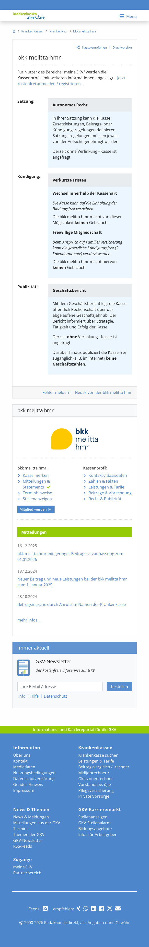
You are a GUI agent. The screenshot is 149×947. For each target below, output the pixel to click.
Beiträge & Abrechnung (110, 493)
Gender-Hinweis (28, 784)
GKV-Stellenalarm (94, 822)
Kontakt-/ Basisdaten (108, 475)
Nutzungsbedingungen (34, 772)
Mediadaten (24, 767)
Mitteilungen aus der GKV (36, 822)
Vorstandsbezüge (94, 784)
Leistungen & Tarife (106, 487)
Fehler (56, 392)
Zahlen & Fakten (103, 481)
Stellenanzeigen (37, 498)
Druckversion (122, 47)
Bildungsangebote (95, 828)
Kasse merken (36, 475)
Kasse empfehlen (94, 47)
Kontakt (20, 761)
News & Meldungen (31, 817)
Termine (21, 828)
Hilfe (34, 696)
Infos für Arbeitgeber (97, 834)
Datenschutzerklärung (34, 778)
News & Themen (31, 809)
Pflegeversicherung (96, 790)
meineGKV (23, 867)
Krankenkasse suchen (98, 755)
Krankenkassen (95, 748)
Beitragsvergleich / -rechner (103, 767)
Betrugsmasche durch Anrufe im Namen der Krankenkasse (71, 604)
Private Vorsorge (93, 796)
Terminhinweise (37, 493)
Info (21, 696)
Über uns (21, 755)
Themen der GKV (29, 834)
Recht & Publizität (105, 498)
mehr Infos (27, 620)
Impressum (23, 790)
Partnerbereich (27, 873)
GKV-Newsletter (27, 840)
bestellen (119, 686)
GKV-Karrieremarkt (99, 809)
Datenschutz (55, 696)
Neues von (103, 392)
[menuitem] (13, 31)
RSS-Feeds (22, 846)
